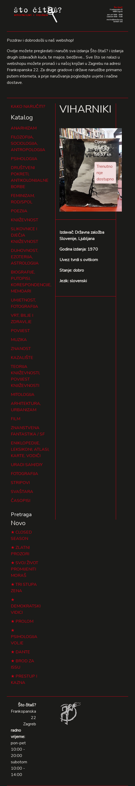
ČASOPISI (20, 501)
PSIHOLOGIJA (24, 159)
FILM (15, 419)
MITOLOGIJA (22, 394)
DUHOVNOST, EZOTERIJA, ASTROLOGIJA (25, 257)
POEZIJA (19, 211)
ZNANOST (21, 349)
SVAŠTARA (22, 492)
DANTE (23, 652)
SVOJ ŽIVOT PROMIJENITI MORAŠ (24, 569)
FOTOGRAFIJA (24, 474)
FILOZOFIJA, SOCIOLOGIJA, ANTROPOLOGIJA (28, 143)
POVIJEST (20, 331)
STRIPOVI (20, 483)
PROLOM (24, 621)
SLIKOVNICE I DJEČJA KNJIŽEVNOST (24, 235)
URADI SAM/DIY (27, 465)
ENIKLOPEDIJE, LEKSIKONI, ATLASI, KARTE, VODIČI (30, 449)
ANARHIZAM (24, 128)
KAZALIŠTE (22, 358)
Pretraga (21, 514)
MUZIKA (19, 340)
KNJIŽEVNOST (24, 220)
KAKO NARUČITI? (28, 106)
